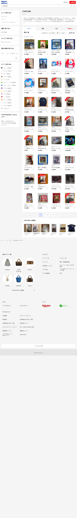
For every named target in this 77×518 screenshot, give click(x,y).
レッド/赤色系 (9, 97)
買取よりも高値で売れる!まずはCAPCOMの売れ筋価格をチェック (9, 123)
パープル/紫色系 (9, 88)
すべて (29, 28)
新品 (43, 28)
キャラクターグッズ (55, 69)
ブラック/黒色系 (9, 68)
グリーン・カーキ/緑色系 (9, 82)
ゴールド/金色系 (9, 105)
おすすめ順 (52, 33)
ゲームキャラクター (69, 146)
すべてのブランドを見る (18, 290)
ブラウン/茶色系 (9, 76)
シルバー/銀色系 (9, 102)
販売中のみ (44, 33)
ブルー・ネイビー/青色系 (9, 85)
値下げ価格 (9, 32)
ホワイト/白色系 (9, 71)
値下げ (70, 28)
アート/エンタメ (54, 204)
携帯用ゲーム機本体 (55, 50)
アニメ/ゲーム (68, 165)
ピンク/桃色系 (9, 94)
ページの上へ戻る (38, 346)
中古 (56, 28)
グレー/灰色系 (9, 73)
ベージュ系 (9, 79)
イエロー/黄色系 (9, 91)
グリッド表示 (61, 33)
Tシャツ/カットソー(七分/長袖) (43, 108)
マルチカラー (9, 108)
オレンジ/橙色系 (9, 99)
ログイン (65, 2)
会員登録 (72, 2)
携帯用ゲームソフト (42, 165)
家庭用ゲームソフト (28, 50)
